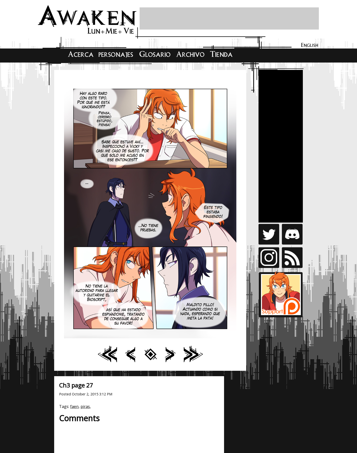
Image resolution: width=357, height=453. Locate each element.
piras (85, 406)
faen (74, 406)
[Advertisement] (229, 18)
